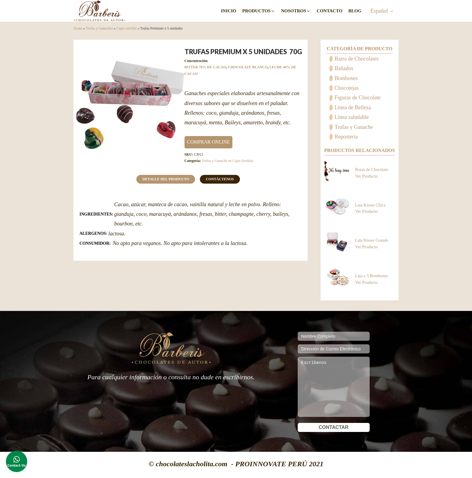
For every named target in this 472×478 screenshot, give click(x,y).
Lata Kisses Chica (370, 205)
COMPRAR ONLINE (208, 141)
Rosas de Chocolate (371, 169)
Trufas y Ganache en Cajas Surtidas (227, 161)
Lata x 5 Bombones (371, 276)
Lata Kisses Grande (371, 240)
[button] (258, 11)
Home (77, 28)
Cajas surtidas (126, 28)
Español (379, 11)
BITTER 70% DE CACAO (205, 67)
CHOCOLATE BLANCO (248, 67)
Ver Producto (366, 176)
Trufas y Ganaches (99, 28)
